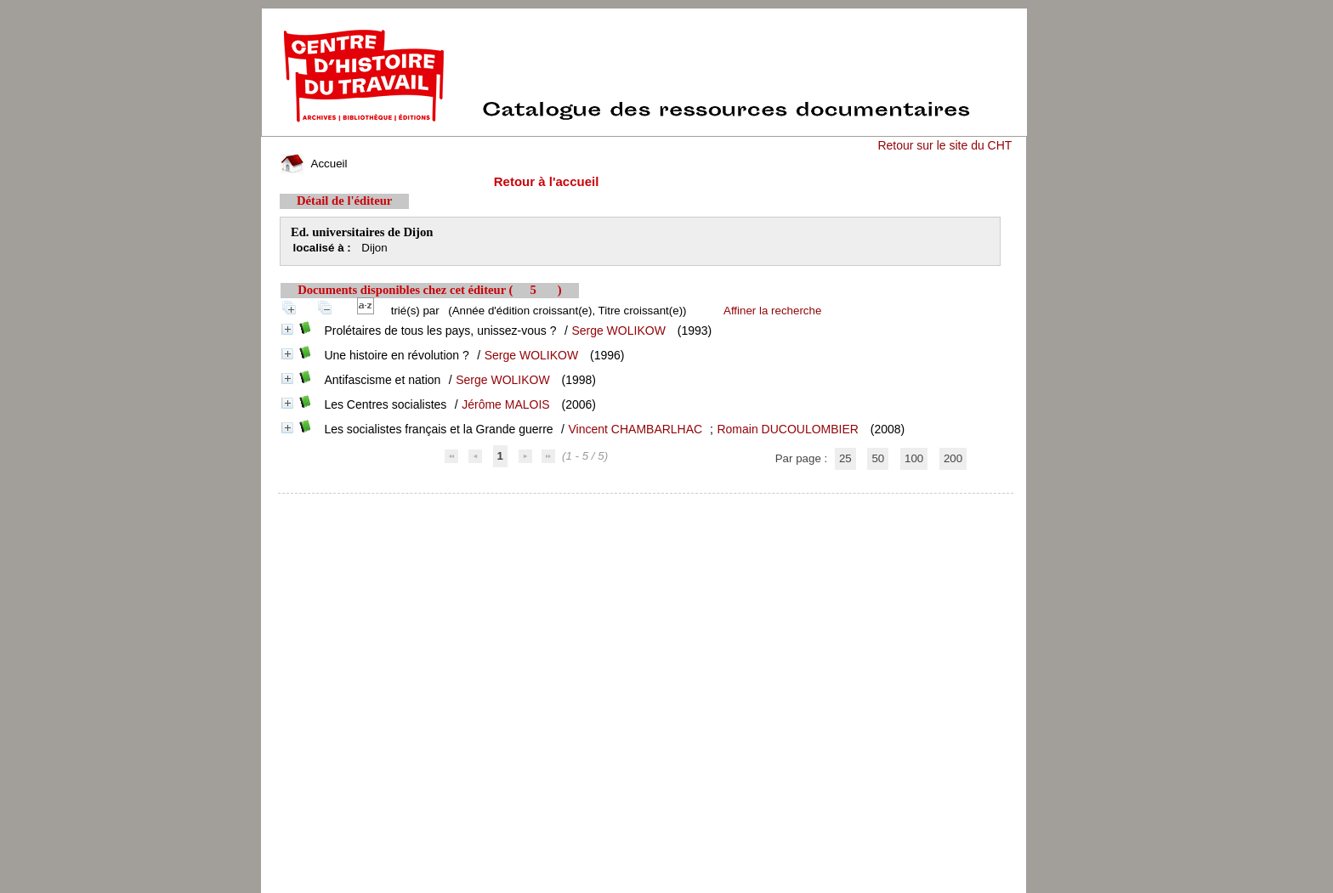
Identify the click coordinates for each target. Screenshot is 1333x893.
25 (845, 458)
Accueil (314, 163)
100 (914, 458)
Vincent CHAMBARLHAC (635, 429)
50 (877, 458)
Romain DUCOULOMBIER (787, 429)
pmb (646, 504)
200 (953, 458)
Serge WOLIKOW (618, 330)
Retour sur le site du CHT (944, 145)
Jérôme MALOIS (505, 404)
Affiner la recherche (772, 310)
